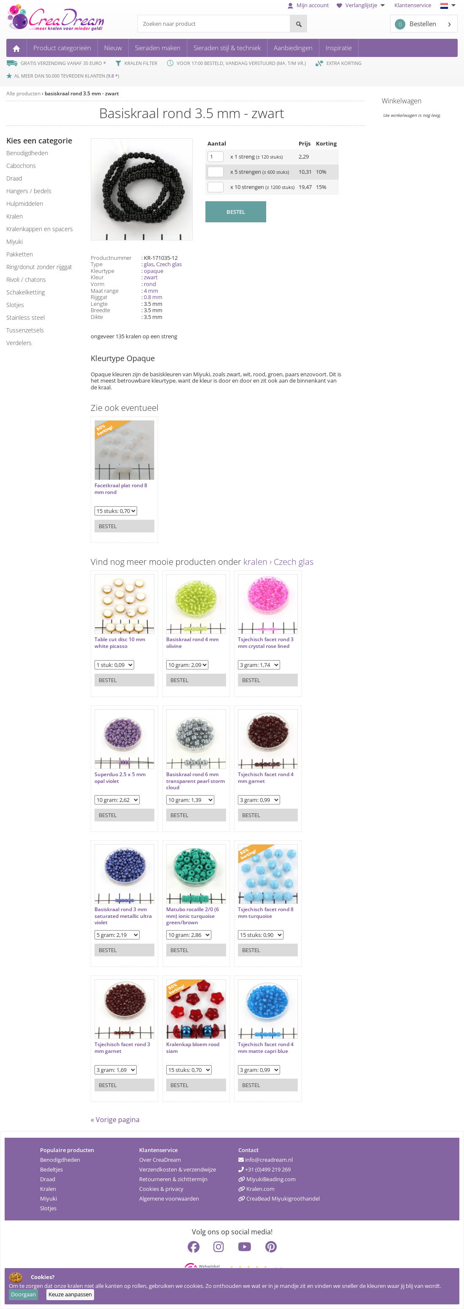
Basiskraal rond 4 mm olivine (192, 642)
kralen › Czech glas (278, 561)
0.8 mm (153, 297)
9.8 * (113, 76)
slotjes (15, 305)
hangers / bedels (28, 191)
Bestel (108, 526)
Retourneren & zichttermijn (173, 1179)
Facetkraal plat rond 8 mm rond (120, 488)
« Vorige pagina (115, 1119)
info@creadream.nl (265, 1159)
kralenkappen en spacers (39, 229)
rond (150, 284)
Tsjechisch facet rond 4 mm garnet (266, 777)
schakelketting (25, 292)
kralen (14, 216)
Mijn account (308, 5)
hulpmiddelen (24, 204)
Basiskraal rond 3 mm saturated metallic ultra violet (123, 916)
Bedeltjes (51, 1169)
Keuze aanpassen (70, 1294)
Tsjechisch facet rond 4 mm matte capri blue (266, 1047)
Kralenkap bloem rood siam (192, 1047)
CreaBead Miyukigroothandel (279, 1198)
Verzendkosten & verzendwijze (177, 1169)
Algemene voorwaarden (169, 1198)
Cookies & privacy (161, 1189)
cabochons (21, 166)
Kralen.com (256, 1189)
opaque (153, 271)
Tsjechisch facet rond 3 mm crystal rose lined (266, 642)
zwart (151, 277)
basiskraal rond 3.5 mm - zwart (82, 93)
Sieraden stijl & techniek (227, 47)
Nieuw (113, 47)
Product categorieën (62, 47)
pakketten (19, 254)
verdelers (19, 343)
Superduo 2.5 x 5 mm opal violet (120, 777)
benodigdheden (27, 153)
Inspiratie (339, 47)
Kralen (48, 1189)
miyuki (14, 242)
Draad (47, 1179)
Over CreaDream (160, 1159)
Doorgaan (23, 1294)
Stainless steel (25, 317)
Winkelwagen (401, 100)
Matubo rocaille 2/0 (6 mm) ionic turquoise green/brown (192, 916)
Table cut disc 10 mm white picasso (119, 642)
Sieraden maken (158, 47)
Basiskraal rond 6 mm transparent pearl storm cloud (195, 781)
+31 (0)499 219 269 (264, 1169)
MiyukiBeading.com (267, 1179)
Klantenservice (412, 5)
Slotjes (48, 1208)
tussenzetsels (25, 330)
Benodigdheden (60, 1159)
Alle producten (23, 93)
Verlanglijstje (362, 5)
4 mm (151, 290)
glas (149, 264)
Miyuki (48, 1198)
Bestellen (415, 24)
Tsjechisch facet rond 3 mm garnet (122, 1047)
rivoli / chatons (26, 279)
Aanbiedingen (293, 47)
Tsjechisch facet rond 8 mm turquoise (266, 912)
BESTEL (236, 212)
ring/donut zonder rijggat (39, 267)
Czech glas (169, 264)
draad (14, 178)
